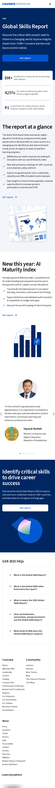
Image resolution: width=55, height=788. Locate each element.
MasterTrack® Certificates (13, 689)
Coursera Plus (8, 682)
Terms (5, 733)
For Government (9, 699)
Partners (29, 668)
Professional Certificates (13, 686)
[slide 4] (29, 453)
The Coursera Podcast (35, 679)
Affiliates (6, 757)
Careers (5, 675)
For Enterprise (8, 696)
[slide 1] (20, 453)
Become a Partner (10, 706)
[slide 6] (34, 453)
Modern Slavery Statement (13, 761)
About (4, 665)
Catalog (5, 679)
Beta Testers (31, 672)
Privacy (5, 737)
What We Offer (8, 668)
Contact (5, 747)
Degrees (6, 692)
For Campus (7, 703)
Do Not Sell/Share (9, 764)
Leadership (7, 672)
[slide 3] (26, 453)
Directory (6, 754)
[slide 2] (23, 453)
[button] (50, 4)
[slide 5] (31, 453)
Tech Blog (30, 682)
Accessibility (7, 743)
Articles (5, 750)
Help (4, 740)
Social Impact (8, 710)
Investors (6, 730)
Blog (28, 675)
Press (4, 726)
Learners (30, 665)
